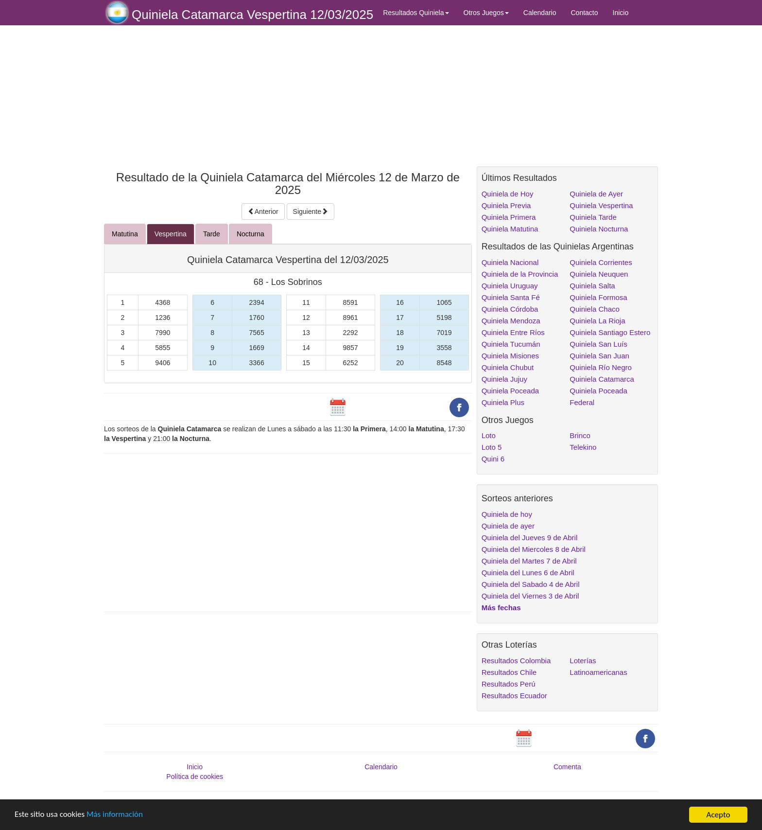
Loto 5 (492, 447)
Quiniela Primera (509, 217)
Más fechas (501, 607)
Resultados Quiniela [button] (416, 13)
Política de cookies (194, 776)
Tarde (211, 234)
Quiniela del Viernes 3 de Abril (530, 596)
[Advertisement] (288, 96)
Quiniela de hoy (507, 514)
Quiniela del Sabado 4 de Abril (531, 584)
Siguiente (310, 211)
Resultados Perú (509, 684)
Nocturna (250, 234)
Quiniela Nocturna (599, 229)
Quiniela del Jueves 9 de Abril (530, 537)
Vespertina (171, 234)
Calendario (539, 13)
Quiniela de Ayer (596, 194)
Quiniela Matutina (510, 229)
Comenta (567, 767)
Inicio (621, 13)
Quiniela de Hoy (508, 194)
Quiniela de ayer (508, 526)
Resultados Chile (509, 672)
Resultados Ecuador (514, 695)
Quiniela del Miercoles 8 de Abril (534, 549)
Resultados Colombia (516, 660)
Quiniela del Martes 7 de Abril (529, 561)
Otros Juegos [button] (486, 13)
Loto (489, 435)
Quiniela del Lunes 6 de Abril (528, 572)
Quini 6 (493, 459)
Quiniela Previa (506, 205)
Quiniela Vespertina (601, 205)
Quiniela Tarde (593, 217)
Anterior (263, 211)
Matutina (125, 234)
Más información (115, 815)
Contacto (584, 13)
